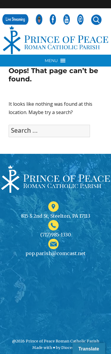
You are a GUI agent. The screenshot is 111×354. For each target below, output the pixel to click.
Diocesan (70, 347)
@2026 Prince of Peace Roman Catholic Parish (55, 341)
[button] (51, 61)
